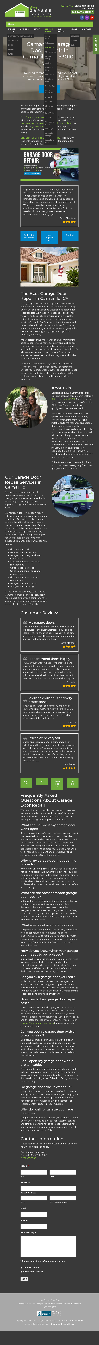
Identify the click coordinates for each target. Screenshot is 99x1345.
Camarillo (49, 47)
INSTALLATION (14, 36)
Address (26, 1182)
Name (24, 1166)
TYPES (10, 54)
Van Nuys (49, 129)
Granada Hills (49, 69)
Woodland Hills (49, 141)
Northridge (50, 86)
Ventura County (31, 1267)
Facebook (57, 784)
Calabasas (49, 43)
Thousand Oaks (49, 123)
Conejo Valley (48, 57)
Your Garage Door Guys (32, 117)
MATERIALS (13, 40)
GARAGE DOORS (11, 30)
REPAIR (37, 29)
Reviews (26, 782)
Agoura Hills (48, 37)
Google (73, 782)
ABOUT (74, 29)
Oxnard (48, 97)
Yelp (42, 781)
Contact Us (96, 44)
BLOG (73, 45)
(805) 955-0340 (84, 6)
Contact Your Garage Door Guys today (40, 138)
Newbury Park (49, 80)
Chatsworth (50, 52)
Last (52, 1176)
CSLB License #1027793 (64, 399)
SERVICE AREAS (49, 30)
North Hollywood (50, 91)
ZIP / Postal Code (59, 1202)
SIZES (10, 45)
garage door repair (41, 126)
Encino (48, 63)
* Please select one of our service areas (43, 1261)
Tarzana (48, 117)
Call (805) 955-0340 (29, 236)
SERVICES (75, 36)
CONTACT (86, 29)
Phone (25, 1220)
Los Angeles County (33, 1271)
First (23, 1176)
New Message (29, 1232)
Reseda (48, 102)
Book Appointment (82, 12)
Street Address (28, 1193)
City (23, 1202)
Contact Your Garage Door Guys (37, 1023)
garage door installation (61, 123)
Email (23, 1208)
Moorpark (49, 74)
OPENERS (24, 29)
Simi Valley (50, 113)
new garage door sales (32, 123)
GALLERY (74, 40)
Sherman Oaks (49, 107)
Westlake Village (49, 134)
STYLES (11, 49)
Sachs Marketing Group (62, 1324)
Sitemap (79, 1320)
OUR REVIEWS (61, 30)
